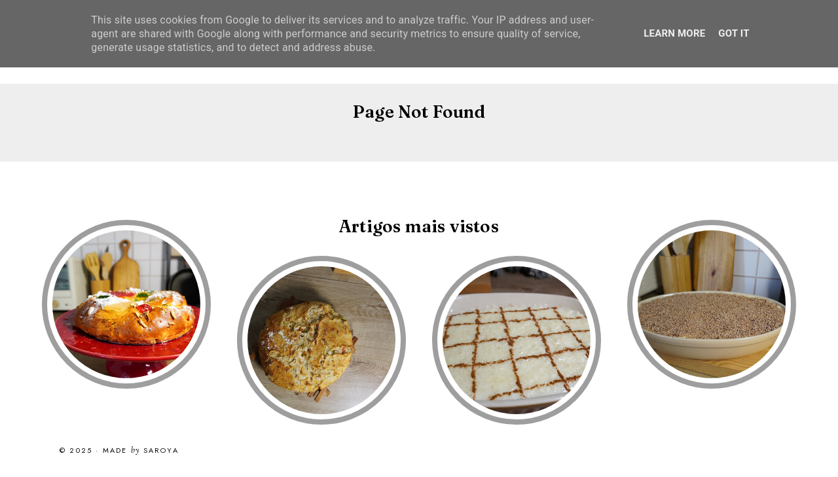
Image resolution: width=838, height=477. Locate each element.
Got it (733, 33)
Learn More (674, 33)
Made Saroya (141, 451)
